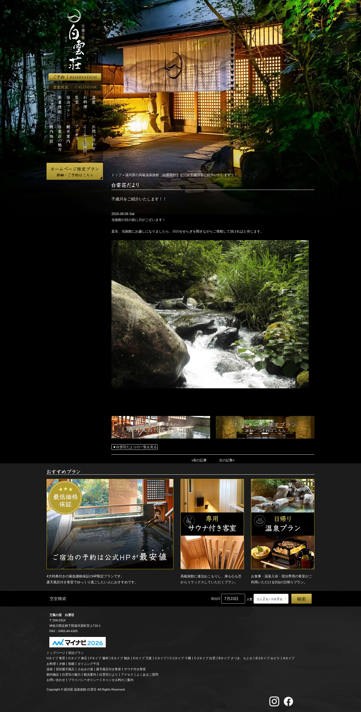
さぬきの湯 (85, 669)
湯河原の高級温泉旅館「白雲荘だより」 (155, 175)
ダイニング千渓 (88, 663)
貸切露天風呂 (65, 669)
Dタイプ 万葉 (142, 658)
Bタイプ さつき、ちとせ (235, 658)
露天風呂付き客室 (108, 669)
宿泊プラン (76, 652)
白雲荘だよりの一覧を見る (136, 447)
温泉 (50, 669)
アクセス (127, 674)
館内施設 (53, 674)
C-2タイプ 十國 (180, 658)
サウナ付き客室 (135, 669)
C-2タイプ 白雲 (204, 658)
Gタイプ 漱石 (77, 658)
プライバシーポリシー (83, 680)
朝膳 (71, 663)
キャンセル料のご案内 (117, 680)
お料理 (51, 663)
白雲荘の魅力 (71, 674)
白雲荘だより (108, 674)
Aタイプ (288, 658)
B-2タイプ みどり (268, 658)
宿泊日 (215, 598)
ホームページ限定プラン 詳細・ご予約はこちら (75, 171)
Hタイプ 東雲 (56, 658)
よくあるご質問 (147, 674)
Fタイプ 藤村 (99, 658)
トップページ (56, 652)
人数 (249, 599)
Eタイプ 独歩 (121, 658)
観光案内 (90, 674)
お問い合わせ (56, 680)
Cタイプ (160, 658)
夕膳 (62, 663)
